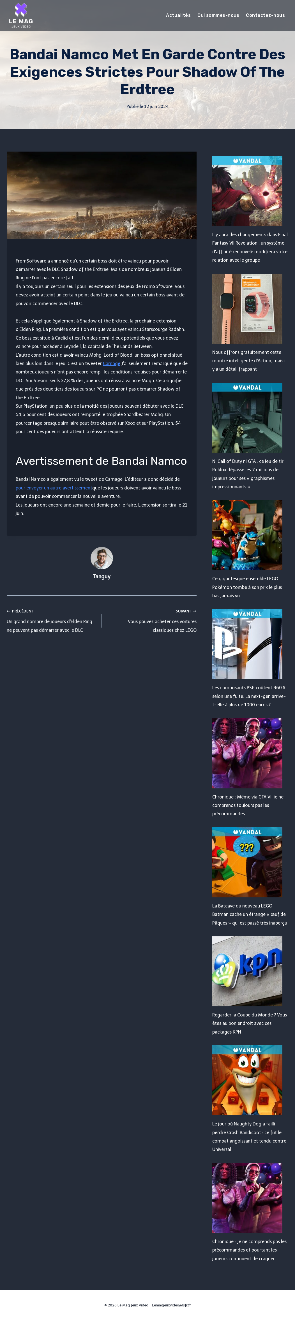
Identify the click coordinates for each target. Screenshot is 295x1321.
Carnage (111, 363)
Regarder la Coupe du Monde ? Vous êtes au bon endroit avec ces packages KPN (249, 1023)
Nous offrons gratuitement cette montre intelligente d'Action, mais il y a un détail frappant (249, 361)
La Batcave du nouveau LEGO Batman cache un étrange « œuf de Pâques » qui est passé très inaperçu (249, 914)
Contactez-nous (265, 15)
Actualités (178, 15)
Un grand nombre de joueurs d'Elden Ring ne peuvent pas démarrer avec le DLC (52, 620)
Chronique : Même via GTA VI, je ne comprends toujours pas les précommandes (248, 805)
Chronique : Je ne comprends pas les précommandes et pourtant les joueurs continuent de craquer (249, 1250)
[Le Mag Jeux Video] (21, 15)
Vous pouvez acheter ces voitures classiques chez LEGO (151, 620)
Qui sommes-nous (218, 15)
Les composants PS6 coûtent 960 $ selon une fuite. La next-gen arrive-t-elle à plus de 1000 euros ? (249, 696)
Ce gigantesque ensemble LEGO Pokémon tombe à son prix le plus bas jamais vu (247, 587)
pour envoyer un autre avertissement (54, 488)
